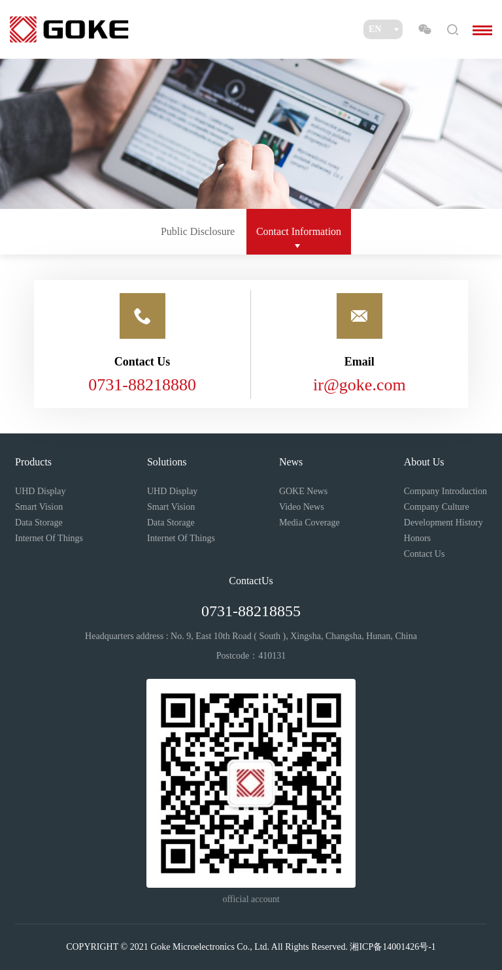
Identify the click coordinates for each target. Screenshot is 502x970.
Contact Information (298, 231)
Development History (443, 522)
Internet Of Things (49, 538)
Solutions (166, 461)
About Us (424, 461)
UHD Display (40, 491)
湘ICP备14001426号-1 (392, 947)
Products (33, 461)
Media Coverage (309, 522)
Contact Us (424, 554)
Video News (301, 507)
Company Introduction (445, 491)
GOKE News (303, 491)
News (291, 461)
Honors (417, 538)
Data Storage (39, 522)
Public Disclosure (198, 231)
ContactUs (251, 580)
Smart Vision (39, 507)
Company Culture (436, 507)
